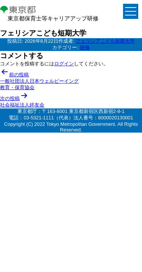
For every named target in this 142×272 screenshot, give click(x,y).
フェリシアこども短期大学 (105, 41)
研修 (85, 47)
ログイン (64, 63)
